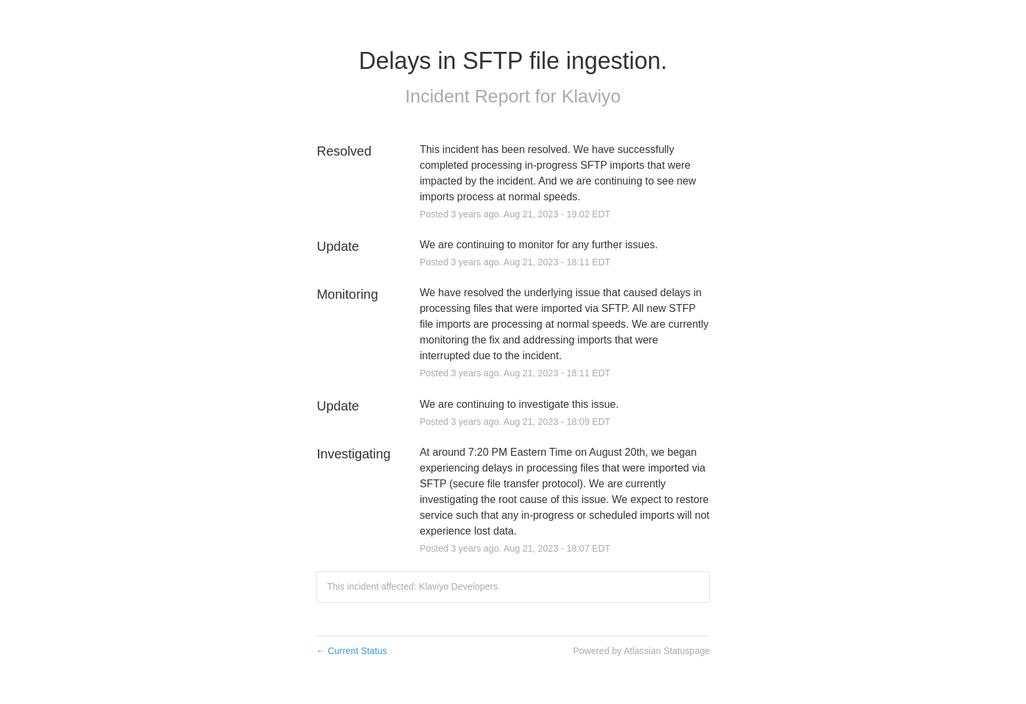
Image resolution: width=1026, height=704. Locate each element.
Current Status (351, 651)
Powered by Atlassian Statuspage (641, 651)
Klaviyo (591, 96)
